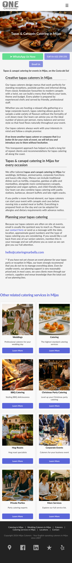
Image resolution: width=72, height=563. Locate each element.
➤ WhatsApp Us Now (22, 56)
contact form (17, 229)
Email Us (36, 64)
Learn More (17, 350)
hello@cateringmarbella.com (24, 252)
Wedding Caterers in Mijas (39, 527)
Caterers (59, 527)
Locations (44, 529)
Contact (55, 529)
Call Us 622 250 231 (57, 56)
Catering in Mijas (15, 527)
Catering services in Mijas (24, 529)
